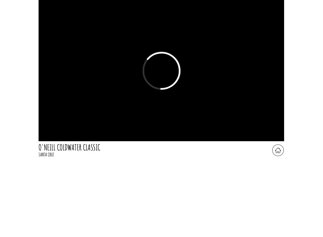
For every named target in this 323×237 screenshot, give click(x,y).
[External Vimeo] (161, 70)
